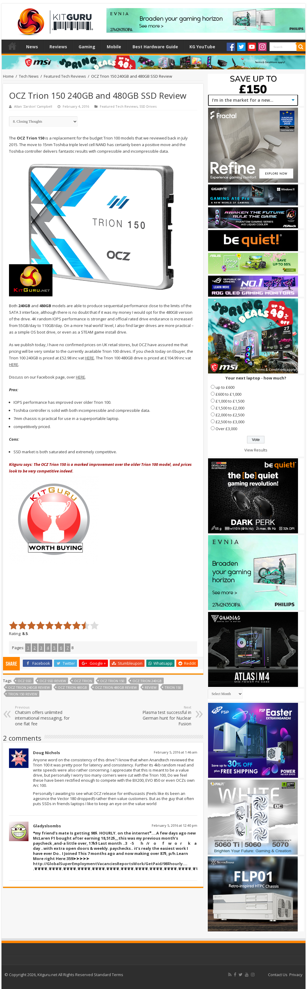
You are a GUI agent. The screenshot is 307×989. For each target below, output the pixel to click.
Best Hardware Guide (155, 46)
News (32, 46)
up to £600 (225, 387)
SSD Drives (147, 106)
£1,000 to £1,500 (230, 401)
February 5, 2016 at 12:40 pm (174, 825)
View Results (255, 450)
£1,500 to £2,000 (230, 408)
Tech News (29, 76)
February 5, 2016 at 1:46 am (175, 752)
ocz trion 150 (112, 681)
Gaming (87, 46)
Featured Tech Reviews (65, 76)
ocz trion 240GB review (29, 687)
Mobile (114, 46)
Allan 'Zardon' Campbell (33, 106)
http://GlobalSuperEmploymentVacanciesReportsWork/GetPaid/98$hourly (108, 863)
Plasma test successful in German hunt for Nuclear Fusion (160, 716)
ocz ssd (24, 681)
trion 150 (173, 687)
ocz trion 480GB (72, 687)
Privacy (296, 974)
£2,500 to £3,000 (230, 421)
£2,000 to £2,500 (230, 415)
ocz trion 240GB (147, 681)
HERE (89, 358)
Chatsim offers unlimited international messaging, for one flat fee (45, 716)
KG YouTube (202, 46)
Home (12, 46)
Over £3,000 (226, 428)
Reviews (58, 46)
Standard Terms (108, 974)
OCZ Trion (83, 681)
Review (150, 687)
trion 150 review (22, 694)
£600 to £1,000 (228, 394)
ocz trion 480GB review (116, 687)
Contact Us (278, 974)
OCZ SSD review (53, 681)
